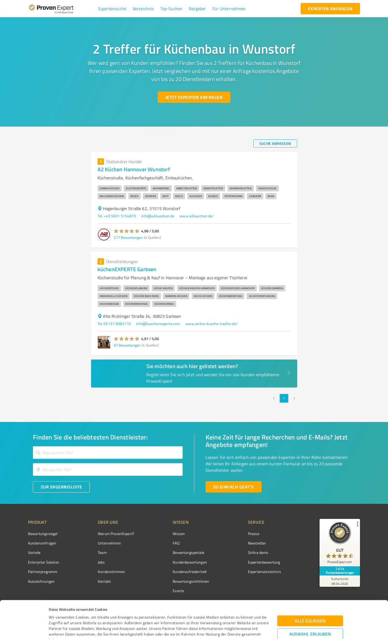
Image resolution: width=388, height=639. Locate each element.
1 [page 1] (284, 398)
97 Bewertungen (127, 345)
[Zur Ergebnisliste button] (61, 487)
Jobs (101, 562)
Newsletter (257, 543)
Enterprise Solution (43, 562)
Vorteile (34, 552)
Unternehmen (109, 543)
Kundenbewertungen (190, 562)
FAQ (176, 543)
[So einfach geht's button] (234, 487)
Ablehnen (310, 613)
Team (102, 552)
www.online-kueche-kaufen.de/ (211, 323)
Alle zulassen (310, 583)
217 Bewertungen (128, 237)
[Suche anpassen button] (275, 143)
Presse (253, 533)
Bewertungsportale (188, 552)
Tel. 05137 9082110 (114, 323)
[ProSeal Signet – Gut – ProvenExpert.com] (340, 543)
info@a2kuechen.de (157, 215)
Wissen (179, 533)
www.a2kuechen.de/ (196, 215)
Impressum (58, 613)
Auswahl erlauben (310, 596)
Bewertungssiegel (42, 533)
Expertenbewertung (264, 562)
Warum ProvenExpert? (116, 533)
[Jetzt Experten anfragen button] (194, 97)
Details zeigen (233, 628)
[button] (112, 8)
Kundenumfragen (42, 543)
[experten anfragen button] (330, 8)
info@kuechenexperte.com (158, 323)
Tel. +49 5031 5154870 (117, 215)
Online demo (258, 552)
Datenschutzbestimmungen (95, 613)
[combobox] (108, 452)
